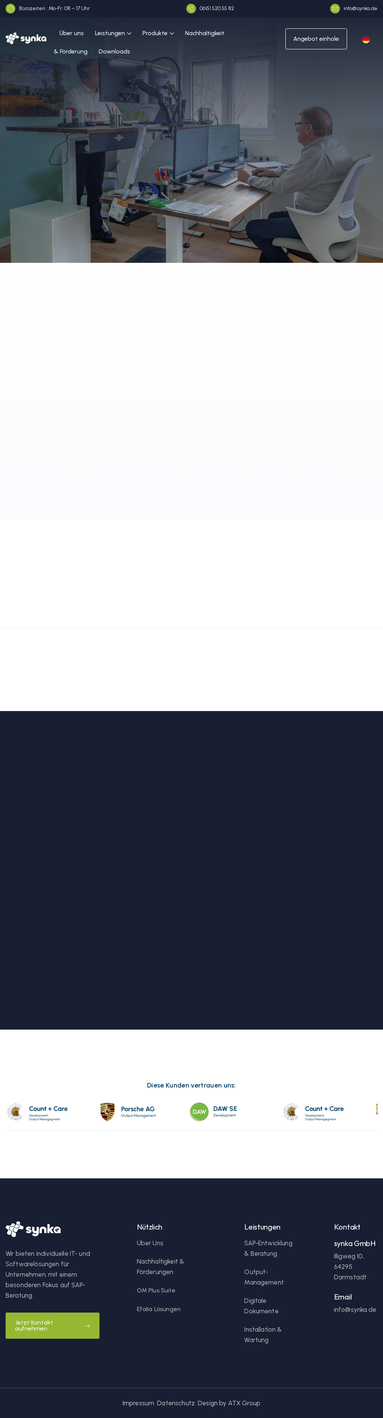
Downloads (114, 51)
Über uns (71, 33)
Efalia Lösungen (159, 1309)
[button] (113, 33)
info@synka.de (355, 1309)
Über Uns (150, 1243)
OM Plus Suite (156, 1290)
